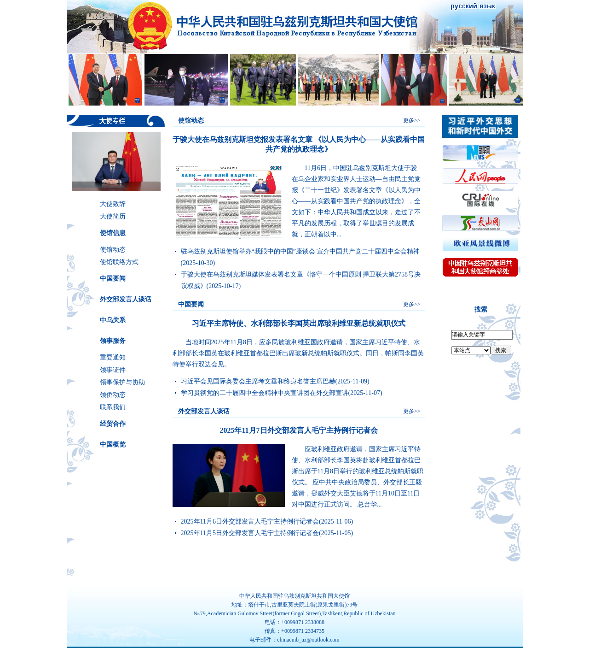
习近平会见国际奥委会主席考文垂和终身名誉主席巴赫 (258, 381)
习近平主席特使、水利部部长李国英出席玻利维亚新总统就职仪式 (298, 323)
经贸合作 (113, 423)
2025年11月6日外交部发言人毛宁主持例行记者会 (250, 521)
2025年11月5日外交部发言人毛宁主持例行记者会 (250, 533)
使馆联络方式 (119, 262)
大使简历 (113, 216)
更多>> (412, 120)
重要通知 (113, 357)
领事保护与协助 (122, 382)
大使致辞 (113, 203)
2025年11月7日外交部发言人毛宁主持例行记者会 (298, 430)
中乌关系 (113, 320)
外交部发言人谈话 (125, 299)
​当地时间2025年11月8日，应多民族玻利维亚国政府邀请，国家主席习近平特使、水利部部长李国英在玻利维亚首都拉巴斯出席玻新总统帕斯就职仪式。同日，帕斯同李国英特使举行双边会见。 (298, 353)
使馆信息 (113, 233)
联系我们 (113, 407)
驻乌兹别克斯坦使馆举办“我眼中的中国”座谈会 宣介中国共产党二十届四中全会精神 (300, 251)
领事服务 (113, 340)
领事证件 (113, 369)
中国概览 (113, 444)
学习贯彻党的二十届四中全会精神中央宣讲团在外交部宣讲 (264, 392)
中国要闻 (113, 278)
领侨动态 (113, 394)
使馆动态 (113, 249)
